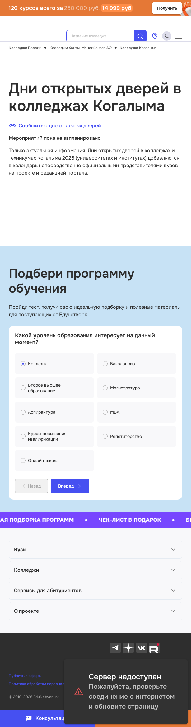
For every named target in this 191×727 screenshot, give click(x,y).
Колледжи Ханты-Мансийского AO (80, 47)
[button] (95, 549)
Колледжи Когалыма (138, 47)
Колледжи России (25, 47)
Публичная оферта (26, 675)
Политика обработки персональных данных (48, 683)
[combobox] (104, 36)
